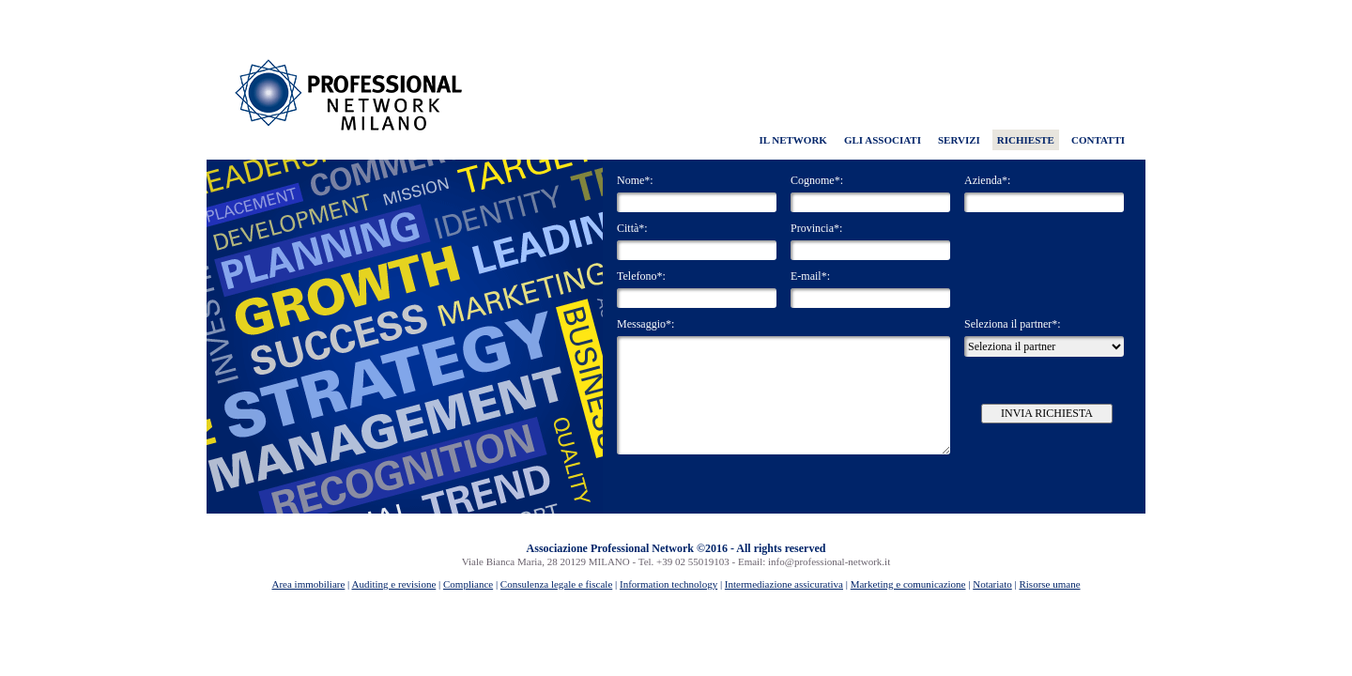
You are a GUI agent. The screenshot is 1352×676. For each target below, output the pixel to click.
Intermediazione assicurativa (784, 584)
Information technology (668, 584)
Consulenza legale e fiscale (556, 584)
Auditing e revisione (393, 584)
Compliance (468, 584)
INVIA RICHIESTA (1047, 413)
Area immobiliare (308, 584)
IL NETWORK (792, 140)
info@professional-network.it (829, 561)
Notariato (992, 584)
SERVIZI (959, 140)
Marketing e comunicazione (908, 584)
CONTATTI (1098, 140)
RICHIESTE (1025, 140)
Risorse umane (1049, 584)
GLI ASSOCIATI (882, 140)
